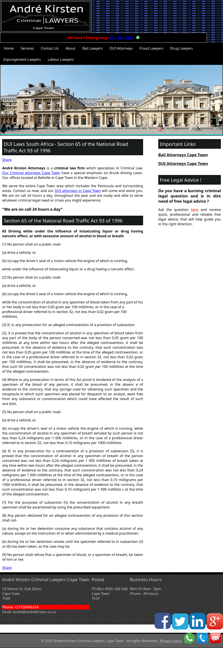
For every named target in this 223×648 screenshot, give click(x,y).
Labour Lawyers (61, 59)
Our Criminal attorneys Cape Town (31, 172)
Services (27, 48)
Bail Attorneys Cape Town (183, 154)
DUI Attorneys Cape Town (183, 163)
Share (7, 159)
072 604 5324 (123, 37)
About (70, 48)
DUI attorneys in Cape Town (78, 190)
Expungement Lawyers (22, 59)
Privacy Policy (170, 640)
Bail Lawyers (92, 48)
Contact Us (50, 48)
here (194, 209)
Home (9, 48)
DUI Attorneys (121, 48)
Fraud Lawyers (151, 48)
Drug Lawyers (181, 48)
